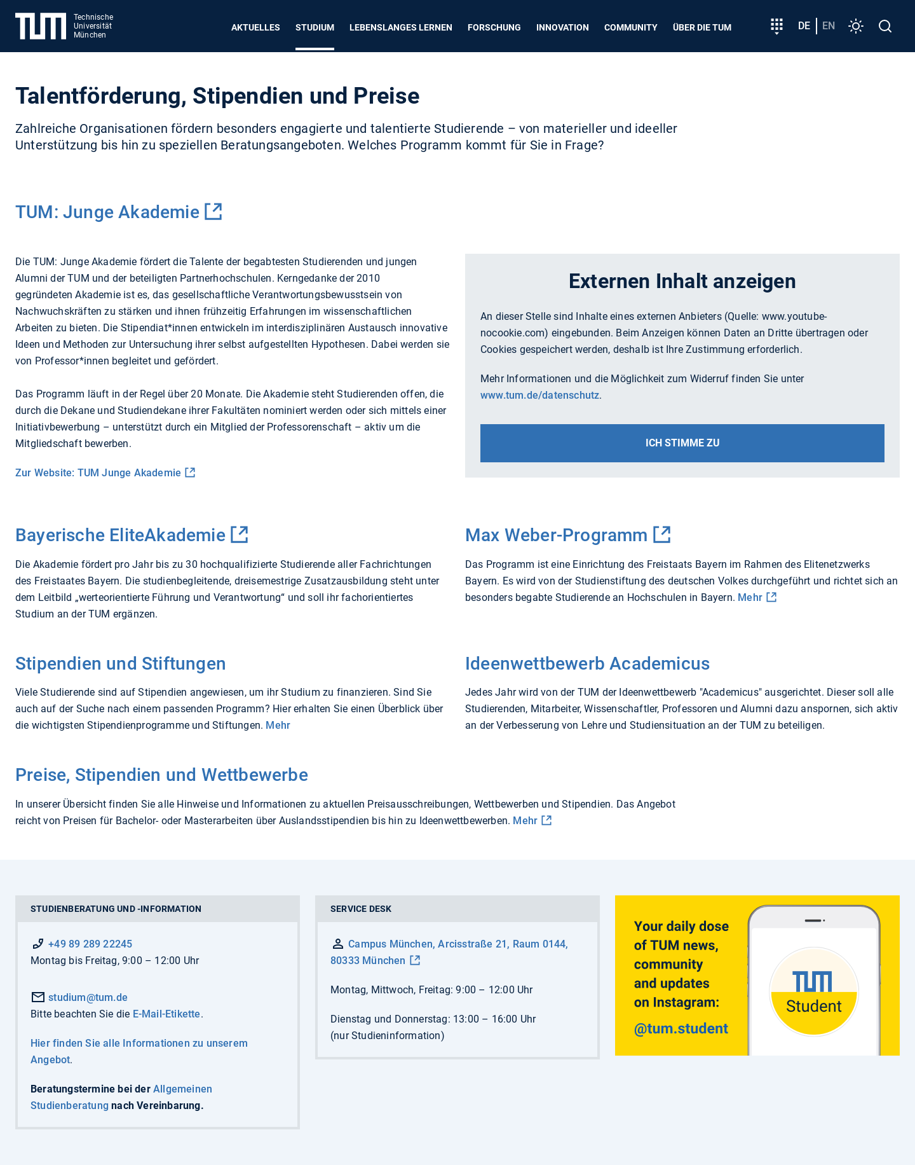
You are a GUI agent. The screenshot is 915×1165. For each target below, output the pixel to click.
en (828, 26)
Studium (314, 27)
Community (631, 27)
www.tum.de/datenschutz (539, 395)
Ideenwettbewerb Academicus (587, 663)
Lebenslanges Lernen (400, 27)
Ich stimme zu (683, 443)
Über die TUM (702, 27)
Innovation (562, 27)
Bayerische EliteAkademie (120, 535)
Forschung (494, 27)
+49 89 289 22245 (90, 944)
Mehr (750, 597)
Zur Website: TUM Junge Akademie (98, 473)
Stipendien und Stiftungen (120, 663)
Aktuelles (255, 27)
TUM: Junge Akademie (107, 212)
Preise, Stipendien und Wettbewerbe (161, 774)
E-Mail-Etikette (167, 1014)
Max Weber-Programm (556, 535)
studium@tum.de (79, 997)
